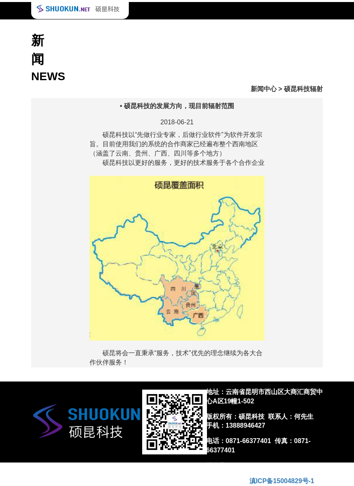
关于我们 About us (289, 28)
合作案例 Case (104, 28)
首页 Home (60, 28)
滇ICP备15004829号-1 (282, 480)
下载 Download (235, 28)
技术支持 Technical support (169, 28)
